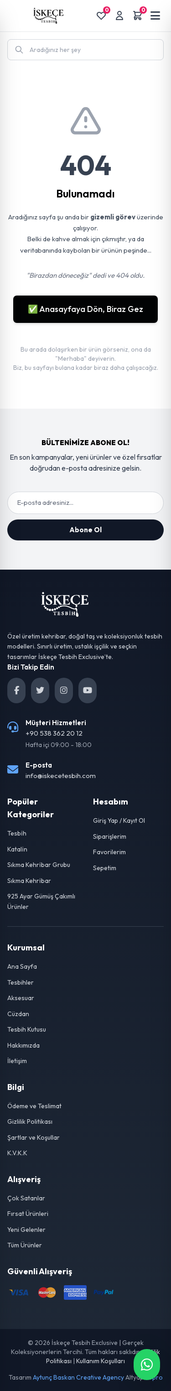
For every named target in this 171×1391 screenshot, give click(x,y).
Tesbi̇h (16, 833)
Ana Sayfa (22, 966)
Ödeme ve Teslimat (34, 1106)
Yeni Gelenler (26, 1229)
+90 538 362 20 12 (54, 733)
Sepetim (104, 868)
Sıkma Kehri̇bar (29, 881)
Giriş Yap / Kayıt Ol (119, 820)
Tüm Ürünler (24, 1245)
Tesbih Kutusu (26, 1029)
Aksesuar (20, 998)
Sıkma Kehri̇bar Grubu (38, 865)
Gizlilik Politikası (29, 1121)
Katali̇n (17, 849)
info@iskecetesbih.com (61, 775)
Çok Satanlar (26, 1198)
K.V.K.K (17, 1153)
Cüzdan (18, 1014)
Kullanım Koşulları (100, 1361)
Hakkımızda (23, 1045)
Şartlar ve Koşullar (33, 1137)
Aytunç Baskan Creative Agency (78, 1377)
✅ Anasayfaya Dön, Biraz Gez (85, 309)
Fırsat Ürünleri (27, 1213)
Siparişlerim (109, 836)
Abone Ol (85, 529)
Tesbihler (20, 982)
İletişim (17, 1061)
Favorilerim (109, 852)
